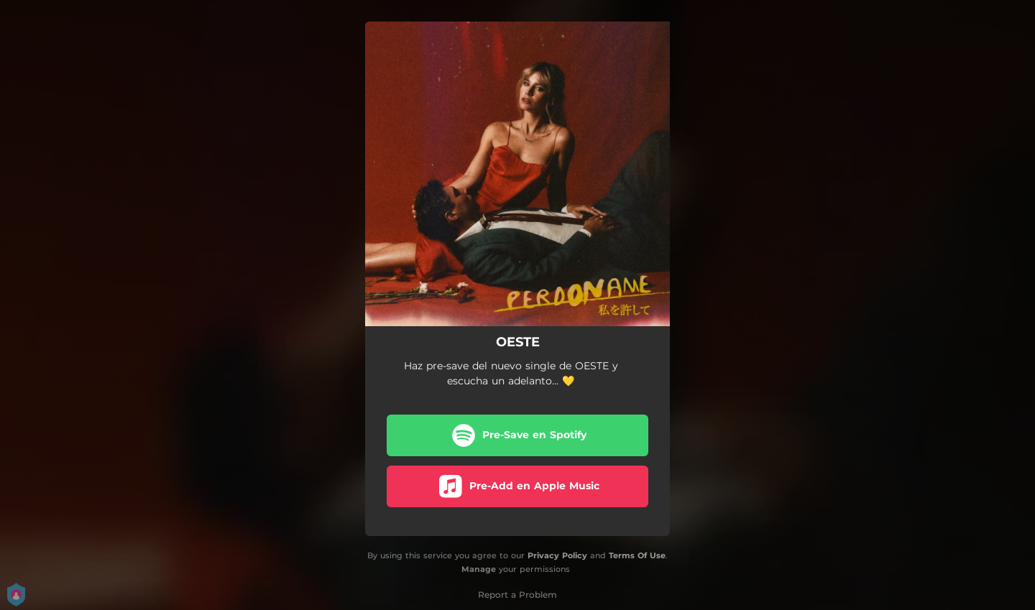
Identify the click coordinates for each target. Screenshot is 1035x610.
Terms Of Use (637, 555)
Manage (478, 569)
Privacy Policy (557, 555)
